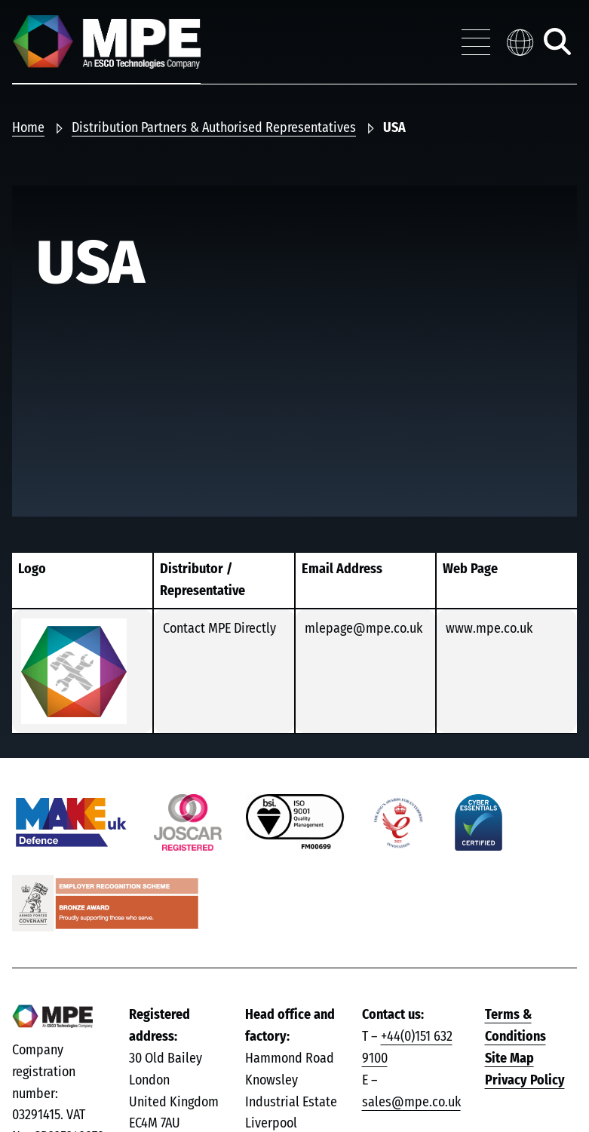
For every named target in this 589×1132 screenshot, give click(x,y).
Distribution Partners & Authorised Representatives (214, 128)
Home (28, 128)
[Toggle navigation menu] (476, 42)
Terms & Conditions (515, 1026)
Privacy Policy (525, 1081)
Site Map (509, 1059)
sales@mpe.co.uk (411, 1102)
